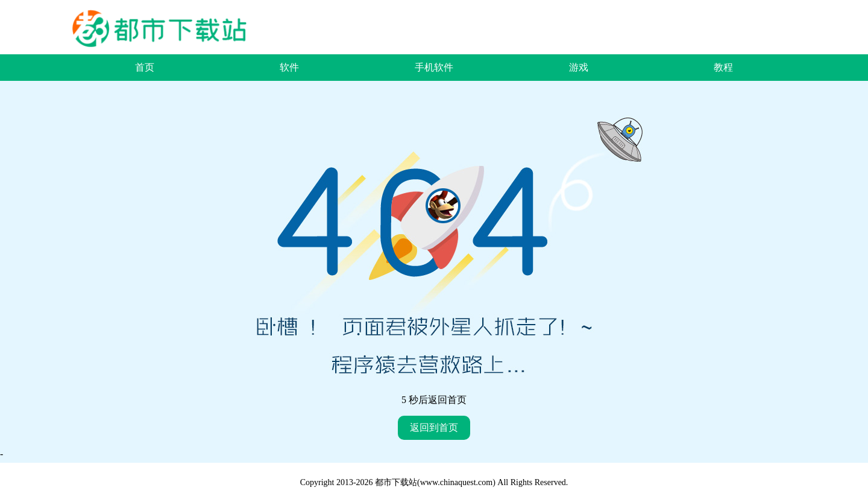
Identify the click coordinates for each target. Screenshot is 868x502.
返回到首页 (434, 427)
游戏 (578, 67)
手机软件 (434, 67)
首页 (144, 67)
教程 (723, 67)
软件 (289, 67)
